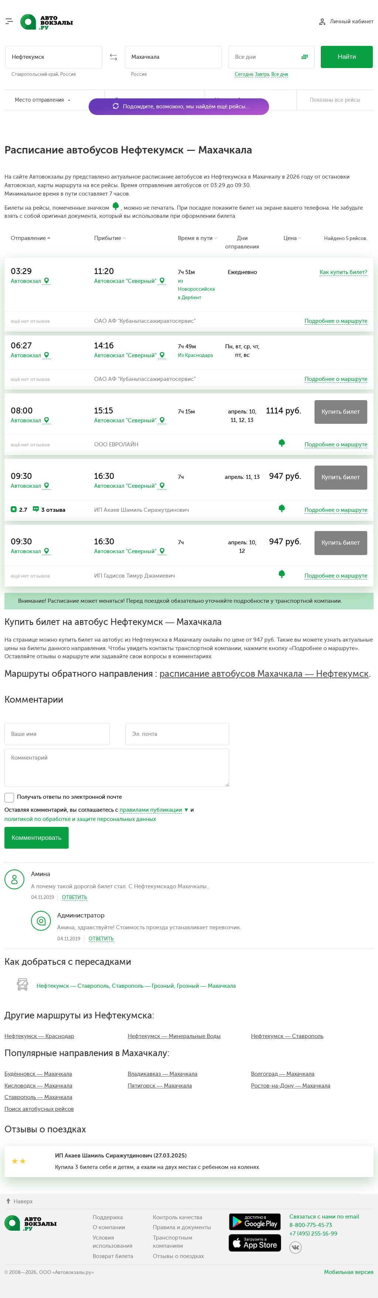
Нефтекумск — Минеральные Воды (174, 1036)
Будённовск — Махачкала (38, 1074)
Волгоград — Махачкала (283, 1074)
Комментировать (36, 837)
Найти (347, 56)
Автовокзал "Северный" (125, 281)
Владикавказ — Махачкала (162, 1074)
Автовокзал (26, 281)
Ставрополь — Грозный (143, 986)
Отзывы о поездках (178, 1256)
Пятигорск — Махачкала (160, 1085)
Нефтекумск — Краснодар (39, 1036)
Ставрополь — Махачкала (38, 1097)
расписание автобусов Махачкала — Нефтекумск (264, 674)
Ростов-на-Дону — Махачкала (290, 1085)
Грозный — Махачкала (206, 986)
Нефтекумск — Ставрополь (73, 986)
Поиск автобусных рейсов (39, 1109)
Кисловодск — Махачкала (38, 1085)
